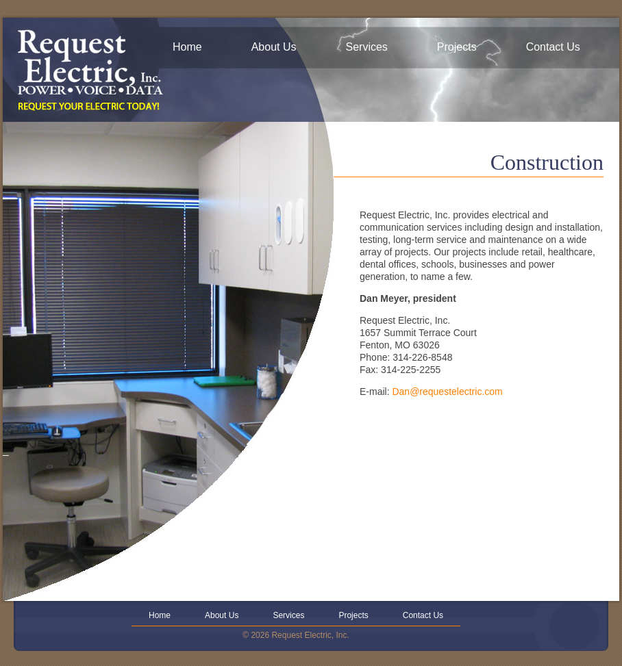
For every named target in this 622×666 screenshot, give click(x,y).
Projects (457, 47)
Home (187, 47)
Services (367, 47)
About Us (274, 47)
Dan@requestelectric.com (447, 391)
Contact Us (553, 47)
